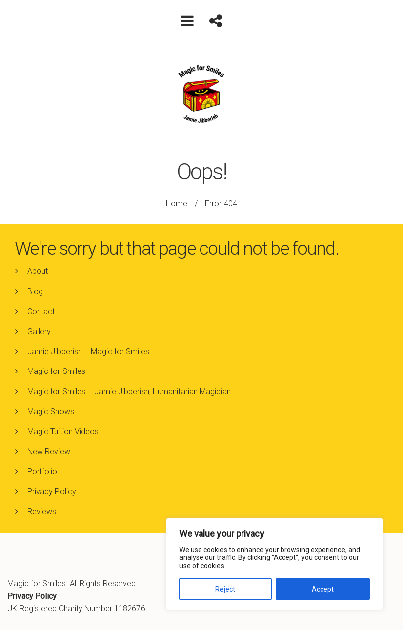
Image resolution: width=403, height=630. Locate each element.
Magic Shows (50, 411)
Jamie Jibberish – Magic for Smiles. (89, 351)
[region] (274, 564)
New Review (48, 451)
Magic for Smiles (56, 371)
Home (176, 203)
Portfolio (42, 471)
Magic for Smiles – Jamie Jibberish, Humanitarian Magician (129, 391)
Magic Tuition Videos (63, 431)
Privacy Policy (51, 491)
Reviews (41, 511)
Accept (323, 589)
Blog (35, 291)
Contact (41, 311)
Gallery (39, 331)
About (37, 271)
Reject (225, 589)
